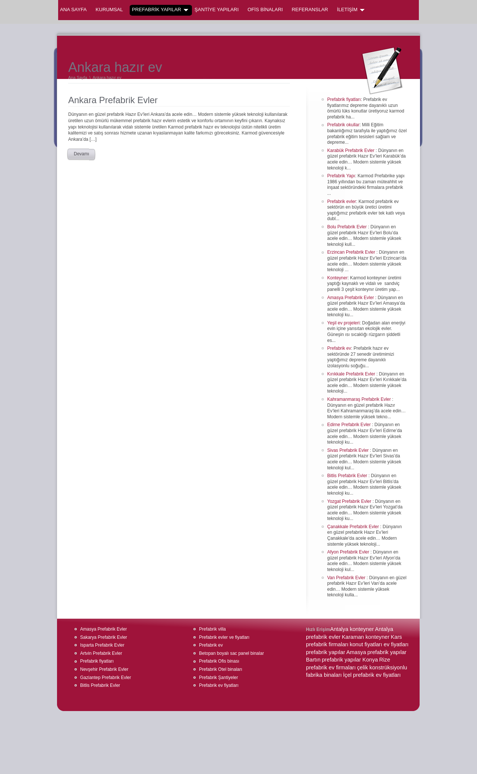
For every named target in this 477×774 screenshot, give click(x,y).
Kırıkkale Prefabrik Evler (351, 374)
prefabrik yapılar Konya (350, 660)
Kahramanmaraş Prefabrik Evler (359, 399)
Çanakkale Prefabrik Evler (353, 526)
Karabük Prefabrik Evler (351, 150)
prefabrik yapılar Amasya (336, 652)
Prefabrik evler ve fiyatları (224, 637)
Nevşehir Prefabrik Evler (104, 669)
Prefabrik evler (341, 201)
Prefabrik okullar (343, 124)
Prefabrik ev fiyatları (218, 685)
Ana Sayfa (73, 9)
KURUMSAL (109, 9)
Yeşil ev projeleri (343, 323)
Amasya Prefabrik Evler (351, 297)
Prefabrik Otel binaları (220, 669)
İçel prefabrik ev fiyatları (372, 675)
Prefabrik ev (339, 348)
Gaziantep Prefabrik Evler (105, 677)
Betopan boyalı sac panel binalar (231, 653)
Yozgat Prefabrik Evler (350, 501)
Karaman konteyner (365, 637)
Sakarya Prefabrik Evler (103, 637)
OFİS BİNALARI (265, 9)
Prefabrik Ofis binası (219, 661)
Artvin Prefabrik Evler (101, 653)
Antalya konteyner (352, 629)
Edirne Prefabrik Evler (349, 424)
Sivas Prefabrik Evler (348, 450)
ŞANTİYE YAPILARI (216, 9)
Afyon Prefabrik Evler (348, 552)
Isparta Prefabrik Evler (102, 645)
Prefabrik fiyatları (344, 99)
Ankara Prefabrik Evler (113, 100)
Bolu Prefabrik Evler (347, 226)
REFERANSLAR (310, 9)
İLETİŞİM (350, 10)
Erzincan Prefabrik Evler (351, 252)
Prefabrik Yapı (341, 175)
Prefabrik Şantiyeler (218, 677)
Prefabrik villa (212, 629)
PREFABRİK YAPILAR (160, 10)
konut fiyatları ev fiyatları (379, 644)
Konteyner (337, 277)
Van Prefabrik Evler (347, 577)
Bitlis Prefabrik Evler (348, 475)
